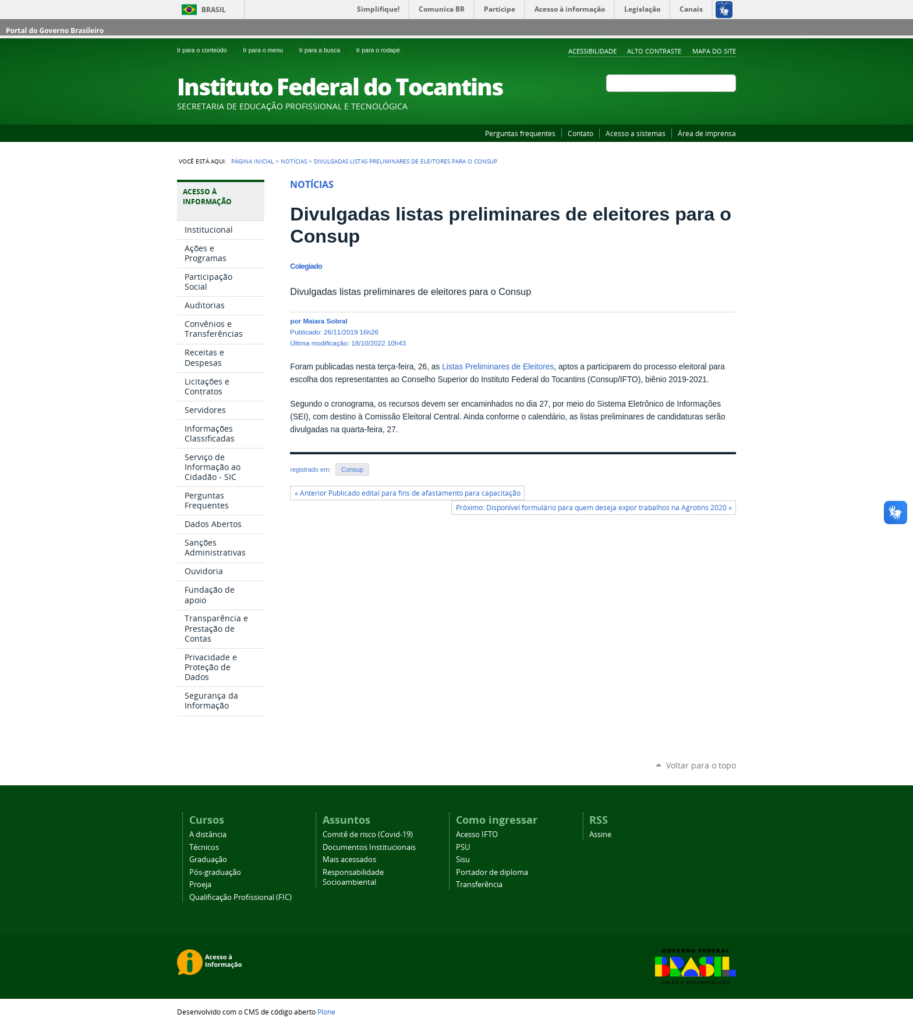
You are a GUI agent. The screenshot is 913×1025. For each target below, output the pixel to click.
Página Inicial (252, 161)
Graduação (208, 859)
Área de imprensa (707, 133)
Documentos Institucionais (369, 847)
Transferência (479, 884)
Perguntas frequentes (520, 133)
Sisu (463, 859)
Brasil (213, 10)
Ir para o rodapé (383, 50)
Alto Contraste (654, 51)
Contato (580, 133)
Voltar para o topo (701, 765)
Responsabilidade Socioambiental (353, 877)
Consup (352, 469)
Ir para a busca (325, 50)
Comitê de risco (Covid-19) (368, 834)
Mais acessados (349, 859)
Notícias (294, 161)
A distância (208, 834)
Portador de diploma (492, 872)
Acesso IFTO (477, 834)
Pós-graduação (215, 872)
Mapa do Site (714, 51)
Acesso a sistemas (636, 133)
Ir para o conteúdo (207, 50)
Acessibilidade (592, 51)
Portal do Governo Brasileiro (55, 30)
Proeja (200, 884)
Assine (600, 834)
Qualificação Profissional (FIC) (240, 897)
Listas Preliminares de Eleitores (498, 366)
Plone (326, 1011)
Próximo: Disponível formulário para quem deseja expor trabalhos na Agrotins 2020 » (594, 507)
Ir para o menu (268, 50)
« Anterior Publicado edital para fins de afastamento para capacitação (408, 493)
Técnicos (204, 847)
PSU (463, 847)
